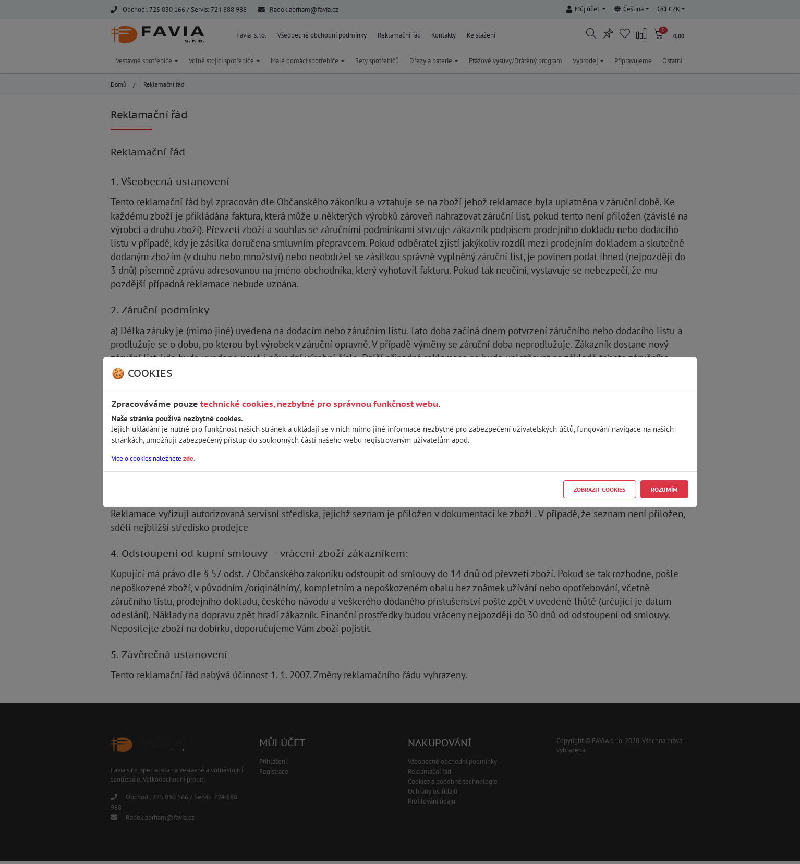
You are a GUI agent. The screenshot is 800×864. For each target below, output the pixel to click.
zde (188, 458)
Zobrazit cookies (599, 489)
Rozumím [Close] (664, 489)
